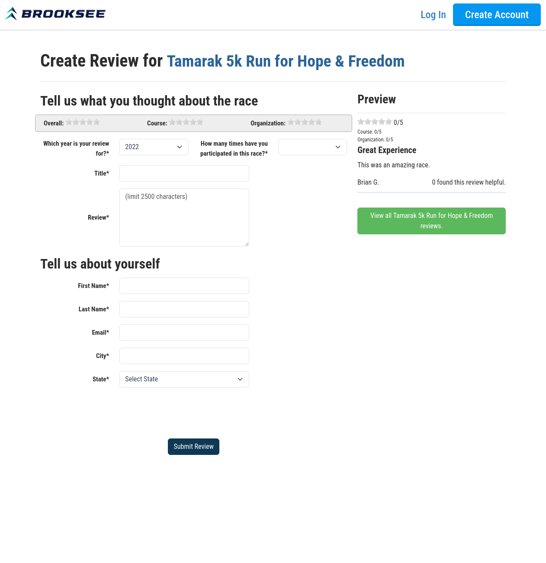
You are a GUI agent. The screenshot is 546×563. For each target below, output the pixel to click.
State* (101, 379)
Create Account (497, 15)
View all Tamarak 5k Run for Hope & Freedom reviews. (431, 220)
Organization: (268, 123)
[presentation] (185, 411)
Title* (101, 173)
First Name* (93, 286)
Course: (157, 123)
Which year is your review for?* (76, 148)
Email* (100, 332)
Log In (433, 15)
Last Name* (94, 309)
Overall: (54, 123)
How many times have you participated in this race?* (234, 148)
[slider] (82, 121)
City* (102, 356)
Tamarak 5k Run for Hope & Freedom (292, 61)
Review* (98, 217)
